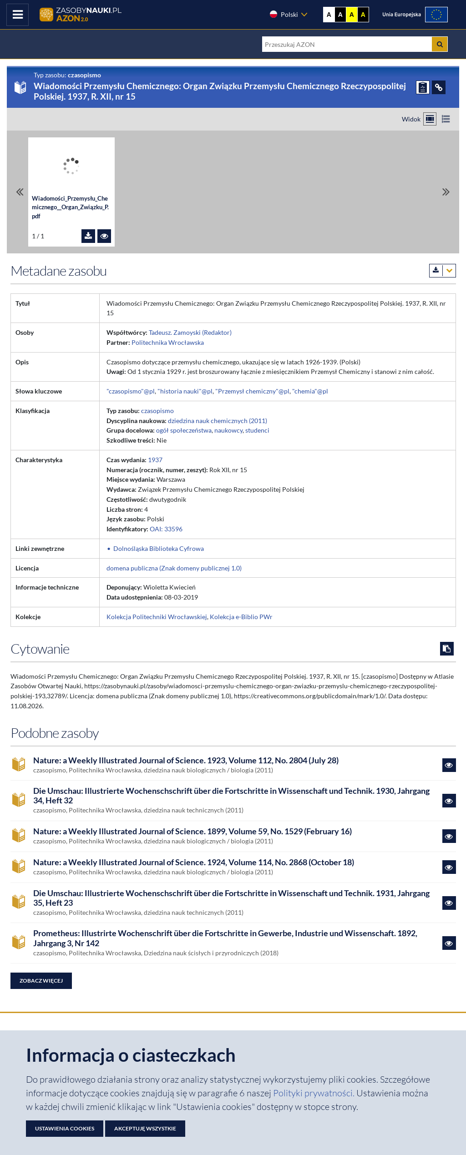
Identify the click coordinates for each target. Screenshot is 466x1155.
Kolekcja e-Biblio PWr (241, 616)
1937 (155, 460)
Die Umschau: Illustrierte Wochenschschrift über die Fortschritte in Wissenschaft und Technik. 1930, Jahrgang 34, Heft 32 (231, 795)
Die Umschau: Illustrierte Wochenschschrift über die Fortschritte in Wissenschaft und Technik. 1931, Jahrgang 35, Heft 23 (231, 898)
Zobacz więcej (41, 980)
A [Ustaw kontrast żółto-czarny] (352, 14)
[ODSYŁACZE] (439, 87)
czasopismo (157, 410)
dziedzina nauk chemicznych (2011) (217, 420)
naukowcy (228, 430)
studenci (257, 430)
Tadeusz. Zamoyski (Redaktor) (190, 332)
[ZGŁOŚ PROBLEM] (423, 87)
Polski (283, 14)
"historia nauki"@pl (185, 391)
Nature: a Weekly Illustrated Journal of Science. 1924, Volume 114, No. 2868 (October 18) (193, 862)
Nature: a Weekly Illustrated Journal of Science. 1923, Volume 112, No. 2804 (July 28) (186, 760)
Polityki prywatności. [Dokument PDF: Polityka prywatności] (314, 1093)
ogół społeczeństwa (184, 430)
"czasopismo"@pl (130, 391)
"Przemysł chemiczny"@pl (252, 391)
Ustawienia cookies (64, 1128)
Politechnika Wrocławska (168, 342)
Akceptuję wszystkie (145, 1128)
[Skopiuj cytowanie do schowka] (447, 649)
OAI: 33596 (166, 529)
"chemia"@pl (310, 391)
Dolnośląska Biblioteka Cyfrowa (158, 548)
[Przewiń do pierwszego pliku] (20, 192)
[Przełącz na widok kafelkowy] (429, 119)
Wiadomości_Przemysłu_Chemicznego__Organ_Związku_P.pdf (70, 207)
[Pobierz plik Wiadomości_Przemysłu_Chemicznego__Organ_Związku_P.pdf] (88, 236)
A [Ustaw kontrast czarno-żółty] (363, 14)
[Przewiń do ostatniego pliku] (446, 192)
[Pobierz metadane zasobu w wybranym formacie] (442, 270)
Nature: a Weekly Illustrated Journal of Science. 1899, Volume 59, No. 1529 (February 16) (192, 831)
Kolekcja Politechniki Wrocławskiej (156, 616)
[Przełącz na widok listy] (445, 119)
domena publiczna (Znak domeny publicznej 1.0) (174, 568)
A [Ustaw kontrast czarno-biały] (340, 14)
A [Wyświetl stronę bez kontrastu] (329, 14)
